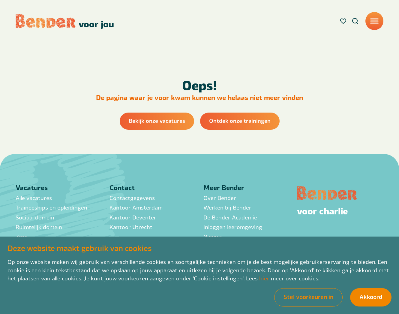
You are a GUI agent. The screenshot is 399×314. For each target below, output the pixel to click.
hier (264, 278)
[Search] (355, 21)
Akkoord (370, 296)
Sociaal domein (35, 217)
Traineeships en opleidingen (51, 207)
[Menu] (374, 21)
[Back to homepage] (65, 21)
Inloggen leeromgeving (232, 227)
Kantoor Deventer (133, 217)
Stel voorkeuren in (308, 296)
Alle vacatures (34, 197)
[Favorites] (343, 21)
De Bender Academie (230, 217)
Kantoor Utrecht (131, 227)
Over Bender (219, 197)
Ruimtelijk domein (39, 227)
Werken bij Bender (227, 207)
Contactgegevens (132, 197)
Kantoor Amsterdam (136, 207)
